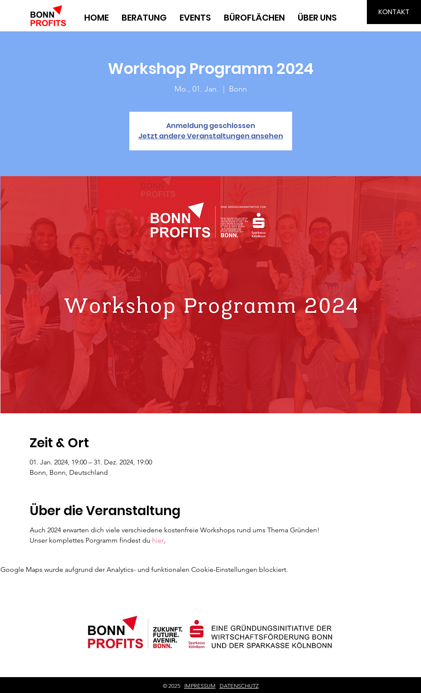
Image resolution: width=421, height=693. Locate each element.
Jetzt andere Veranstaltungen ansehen (210, 136)
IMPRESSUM (200, 686)
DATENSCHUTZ (239, 686)
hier (158, 540)
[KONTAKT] (394, 12)
